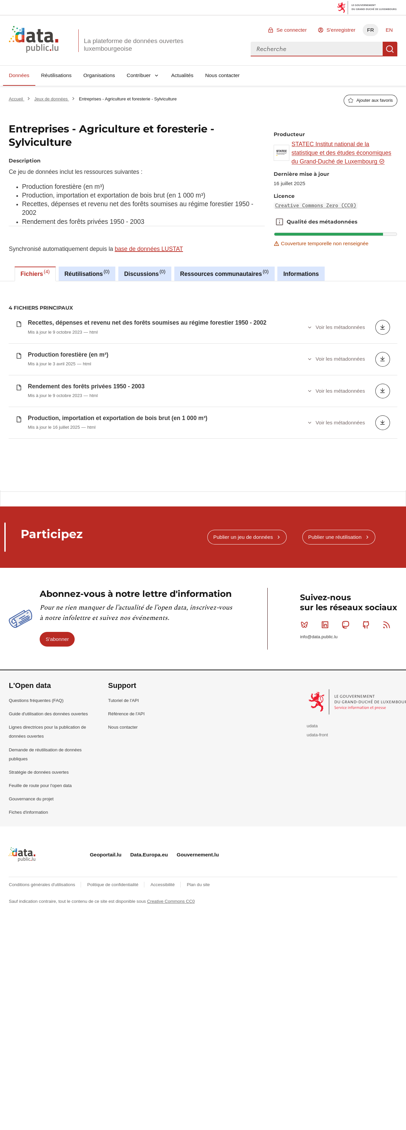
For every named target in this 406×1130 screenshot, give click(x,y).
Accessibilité (163, 929)
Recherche (390, 49)
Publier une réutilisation (334, 582)
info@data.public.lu (318, 681)
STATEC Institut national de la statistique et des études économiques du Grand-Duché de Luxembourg (341, 153)
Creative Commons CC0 (171, 946)
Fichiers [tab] (35, 273)
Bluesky (306, 669)
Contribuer (139, 75)
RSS (388, 669)
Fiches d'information (28, 857)
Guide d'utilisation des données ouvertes (48, 758)
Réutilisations (56, 75)
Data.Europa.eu (149, 899)
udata (312, 770)
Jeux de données (51, 98)
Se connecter (291, 30)
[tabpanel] (203, 385)
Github (367, 669)
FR (370, 30)
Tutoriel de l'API (123, 745)
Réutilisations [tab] (86, 273)
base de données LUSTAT (149, 249)
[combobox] (317, 49)
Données (19, 75)
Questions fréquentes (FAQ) (36, 745)
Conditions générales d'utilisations (42, 929)
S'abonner (57, 684)
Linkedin (326, 669)
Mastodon (347, 669)
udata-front (317, 779)
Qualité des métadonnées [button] (279, 222)
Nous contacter (222, 75)
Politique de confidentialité (113, 929)
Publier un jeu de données (243, 582)
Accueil (16, 98)
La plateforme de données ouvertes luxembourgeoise (133, 44)
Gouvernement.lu (198, 899)
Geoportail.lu (105, 899)
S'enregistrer (340, 30)
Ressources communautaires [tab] (224, 273)
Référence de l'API (126, 758)
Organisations (99, 75)
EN (389, 30)
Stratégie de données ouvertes (39, 816)
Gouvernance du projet (31, 843)
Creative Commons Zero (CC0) (315, 206)
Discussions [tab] (145, 273)
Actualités (182, 75)
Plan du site (198, 929)
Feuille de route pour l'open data (40, 830)
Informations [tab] (301, 274)
